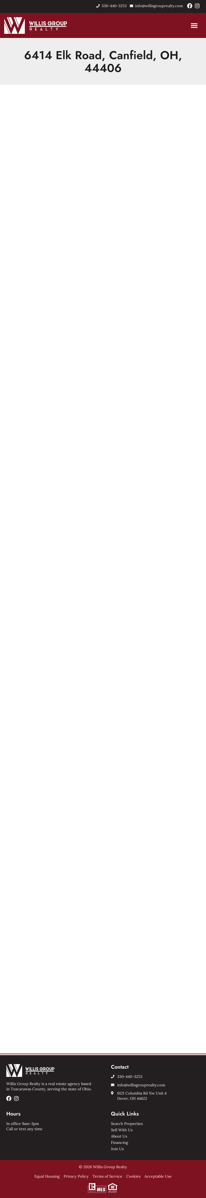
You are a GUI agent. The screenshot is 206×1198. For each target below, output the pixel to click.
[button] (194, 25)
